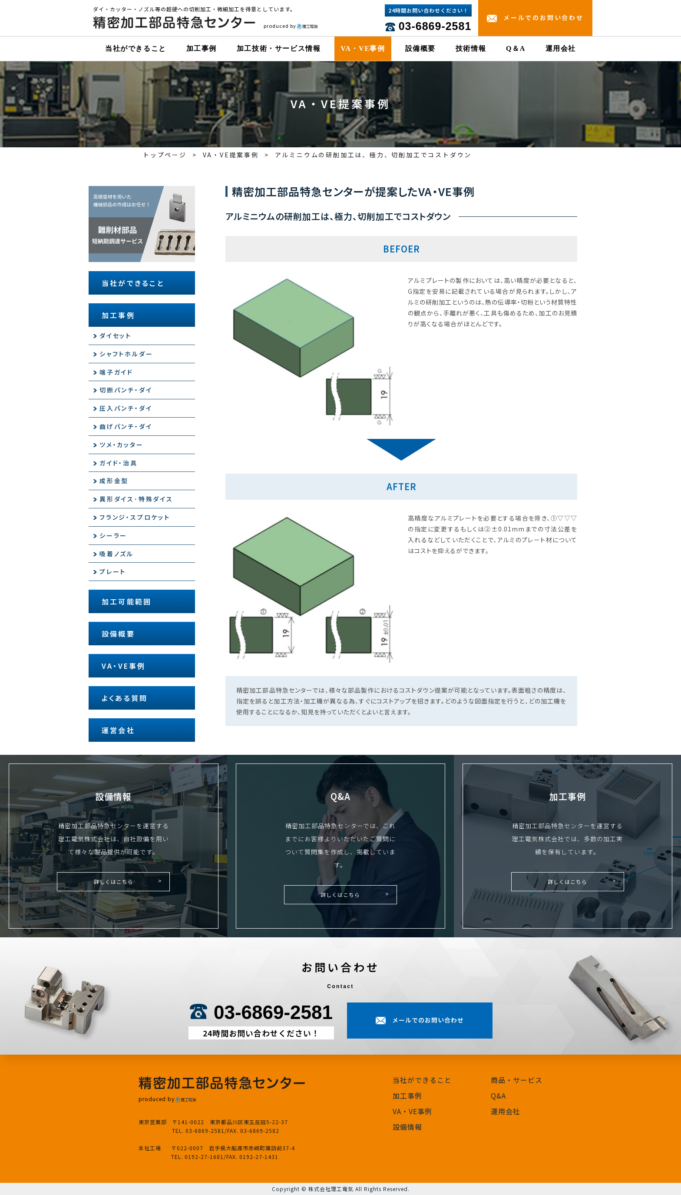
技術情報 (471, 48)
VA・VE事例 (362, 48)
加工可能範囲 (127, 601)
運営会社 (118, 730)
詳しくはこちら (113, 881)
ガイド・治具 (118, 462)
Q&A (498, 1095)
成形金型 (114, 480)
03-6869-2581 (435, 26)
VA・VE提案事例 (231, 154)
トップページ (165, 154)
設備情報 (407, 1127)
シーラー (113, 535)
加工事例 (201, 48)
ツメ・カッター (121, 444)
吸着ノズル (116, 553)
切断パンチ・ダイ (125, 389)
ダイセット (115, 335)
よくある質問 (125, 698)
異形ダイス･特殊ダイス (136, 499)
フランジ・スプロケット (134, 517)
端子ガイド (116, 372)
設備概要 (420, 48)
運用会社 (560, 48)
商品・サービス (516, 1080)
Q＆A (516, 48)
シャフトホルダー (126, 353)
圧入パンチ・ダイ (125, 408)
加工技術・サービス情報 (279, 48)
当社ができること (135, 48)
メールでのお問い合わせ (543, 17)
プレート (112, 571)
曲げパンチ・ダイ (125, 426)
